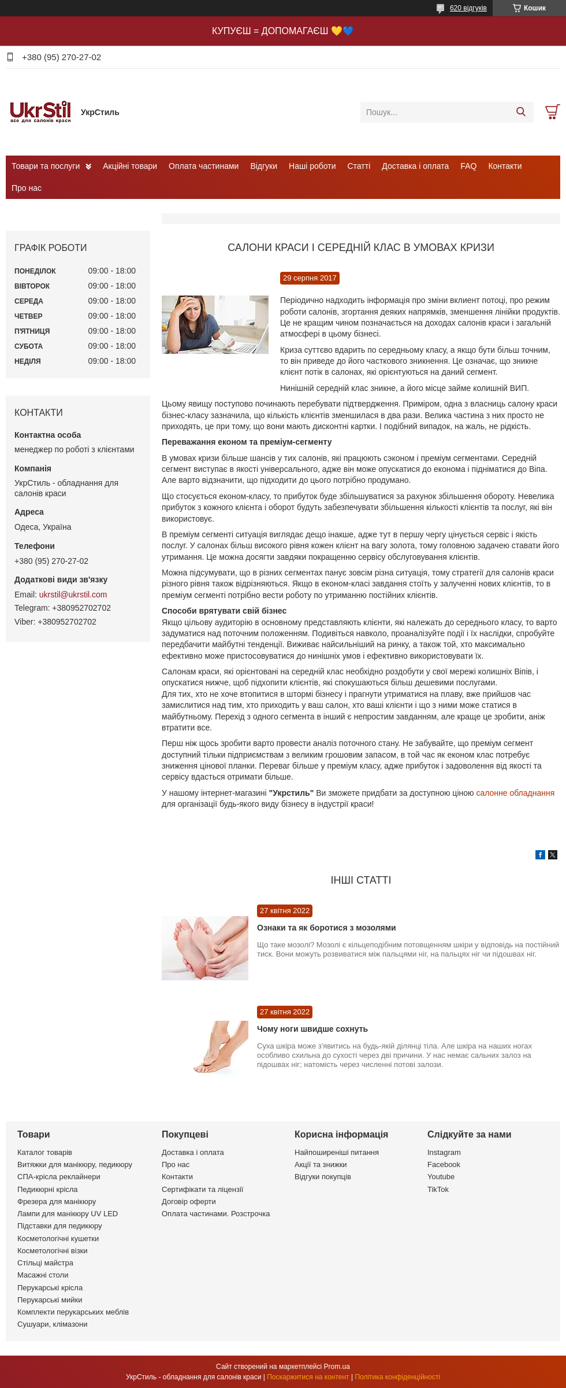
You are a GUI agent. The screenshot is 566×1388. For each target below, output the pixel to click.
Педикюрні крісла (47, 1189)
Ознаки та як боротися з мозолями (326, 927)
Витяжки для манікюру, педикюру (74, 1164)
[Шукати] (521, 112)
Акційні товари (130, 166)
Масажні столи (42, 1275)
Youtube (441, 1176)
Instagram (444, 1152)
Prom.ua (337, 1367)
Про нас (27, 188)
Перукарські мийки (49, 1299)
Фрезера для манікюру (56, 1201)
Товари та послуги (46, 166)
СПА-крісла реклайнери (58, 1176)
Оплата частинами (204, 166)
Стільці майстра (45, 1262)
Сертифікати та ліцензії (202, 1189)
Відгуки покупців (323, 1176)
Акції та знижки (321, 1164)
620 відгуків (468, 8)
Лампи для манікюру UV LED (67, 1213)
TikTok (438, 1189)
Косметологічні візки (52, 1250)
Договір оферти (189, 1201)
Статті (359, 166)
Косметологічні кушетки (58, 1238)
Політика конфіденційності (397, 1377)
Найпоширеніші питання (337, 1152)
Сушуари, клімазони (52, 1324)
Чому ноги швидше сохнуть (312, 1028)
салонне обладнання (515, 793)
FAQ (468, 166)
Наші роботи (312, 166)
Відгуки (263, 166)
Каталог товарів (44, 1152)
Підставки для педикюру (59, 1225)
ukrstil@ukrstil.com (73, 594)
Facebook (443, 1164)
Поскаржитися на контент (308, 1377)
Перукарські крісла (50, 1287)
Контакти (505, 166)
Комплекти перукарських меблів (73, 1312)
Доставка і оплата (415, 166)
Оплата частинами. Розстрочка (216, 1213)
